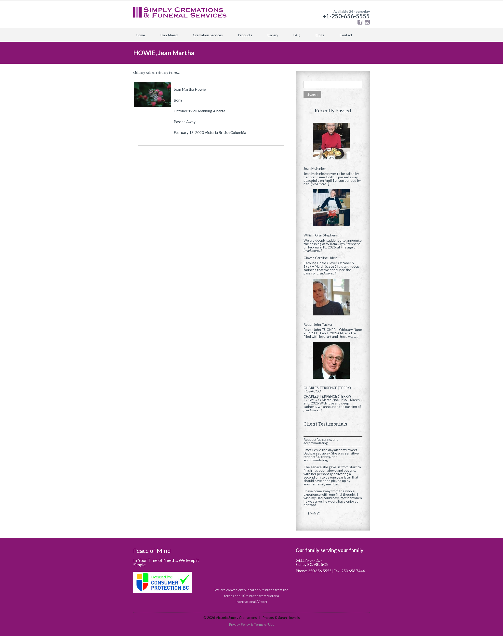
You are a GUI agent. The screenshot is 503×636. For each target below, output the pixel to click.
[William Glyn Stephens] (333, 209)
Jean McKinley (315, 168)
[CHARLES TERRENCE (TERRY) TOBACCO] (333, 362)
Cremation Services (208, 35)
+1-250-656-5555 (346, 16)
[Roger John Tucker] (333, 299)
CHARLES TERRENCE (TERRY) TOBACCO (327, 389)
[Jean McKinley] (333, 143)
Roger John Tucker (318, 324)
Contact (346, 35)
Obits (320, 35)
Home (140, 35)
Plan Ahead (169, 35)
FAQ (296, 35)
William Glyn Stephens (321, 235)
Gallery (272, 35)
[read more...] (320, 184)
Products (245, 35)
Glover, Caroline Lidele (321, 258)
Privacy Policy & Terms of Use (251, 624)
